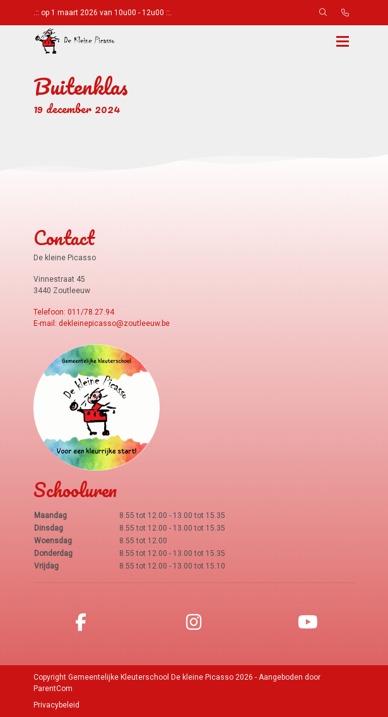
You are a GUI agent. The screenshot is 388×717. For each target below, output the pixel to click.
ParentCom (53, 688)
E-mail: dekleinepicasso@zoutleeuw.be (101, 323)
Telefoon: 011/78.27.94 (73, 312)
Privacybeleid (56, 705)
